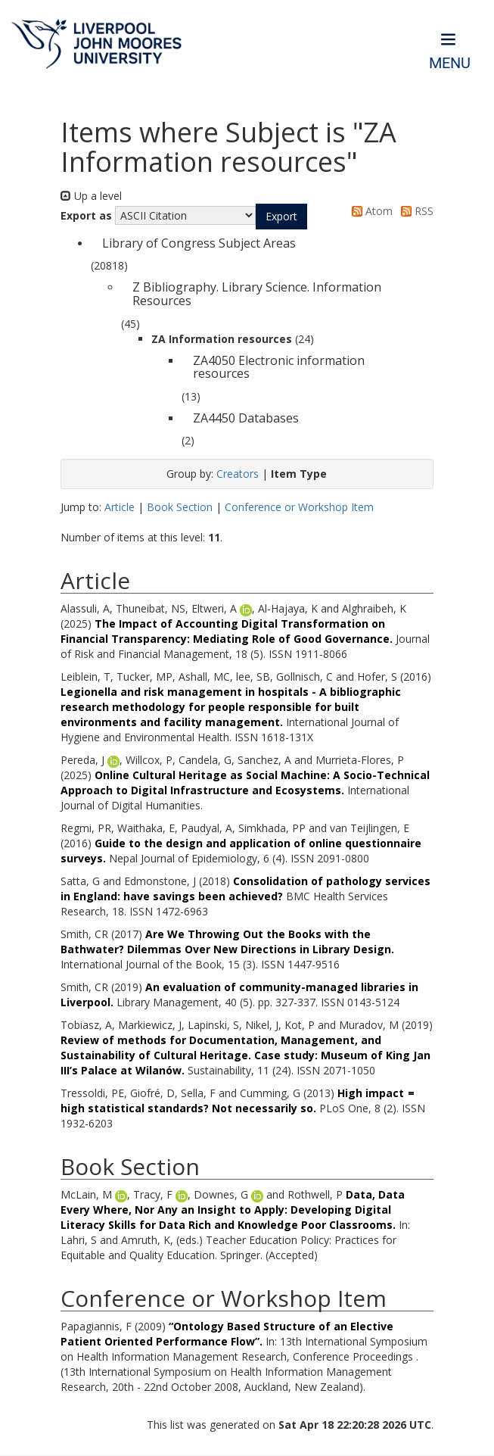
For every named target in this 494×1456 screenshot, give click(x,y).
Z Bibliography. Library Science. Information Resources (256, 294)
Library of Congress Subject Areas (199, 243)
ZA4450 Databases (246, 418)
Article (119, 507)
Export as (86, 215)
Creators (237, 473)
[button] (281, 216)
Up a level (91, 196)
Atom (369, 211)
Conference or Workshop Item (299, 507)
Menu (450, 63)
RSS (414, 211)
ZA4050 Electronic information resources (279, 367)
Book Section (180, 507)
